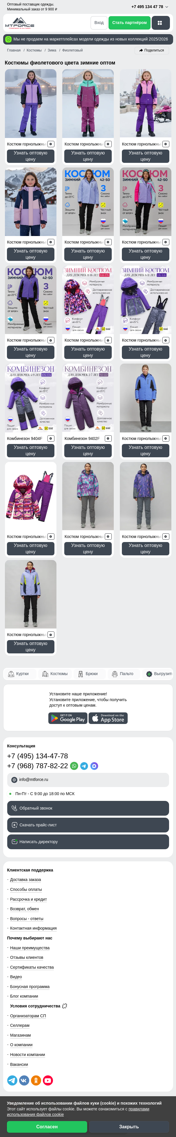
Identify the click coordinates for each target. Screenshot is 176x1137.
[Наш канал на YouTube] (48, 1080)
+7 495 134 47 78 (150, 6)
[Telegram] (85, 766)
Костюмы (58, 673)
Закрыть (129, 1126)
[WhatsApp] (75, 766)
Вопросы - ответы (26, 918)
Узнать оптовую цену (30, 156)
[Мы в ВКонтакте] (24, 1080)
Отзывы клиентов (26, 957)
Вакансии (19, 1064)
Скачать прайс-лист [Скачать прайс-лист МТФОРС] (38, 825)
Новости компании (27, 1054)
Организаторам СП (28, 1015)
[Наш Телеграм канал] (12, 1080)
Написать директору (39, 841)
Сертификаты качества (32, 967)
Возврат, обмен (24, 908)
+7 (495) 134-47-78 (37, 756)
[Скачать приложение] (67, 718)
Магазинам (20, 1035)
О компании (21, 1044)
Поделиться (154, 50)
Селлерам (20, 1025)
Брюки (92, 673)
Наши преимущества (30, 948)
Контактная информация (33, 928)
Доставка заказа (25, 879)
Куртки (22, 673)
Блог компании (24, 996)
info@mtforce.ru (33, 779)
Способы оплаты (26, 889)
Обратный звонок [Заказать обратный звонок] (36, 808)
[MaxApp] (95, 766)
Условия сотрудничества (38, 1006)
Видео (16, 976)
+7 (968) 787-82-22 (37, 766)
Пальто (126, 673)
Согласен (47, 1126)
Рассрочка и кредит (28, 899)
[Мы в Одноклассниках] (36, 1080)
